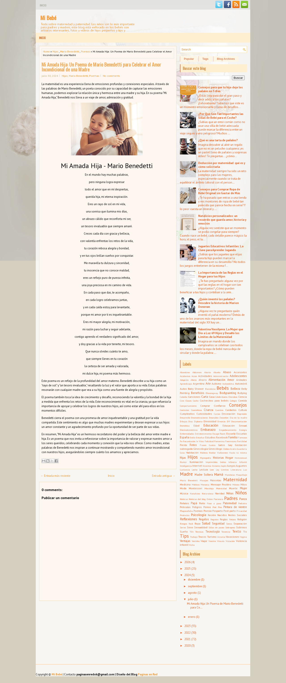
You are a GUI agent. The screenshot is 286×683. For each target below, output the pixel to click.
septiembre (195, 586)
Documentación (239, 421)
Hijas (55, 51)
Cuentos (219, 410)
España (184, 437)
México (235, 484)
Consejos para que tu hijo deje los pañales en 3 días (220, 89)
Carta (204, 397)
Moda (183, 488)
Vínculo (220, 541)
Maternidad (235, 480)
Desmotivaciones (199, 417)
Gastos (212, 445)
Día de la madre (238, 417)
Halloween (222, 452)
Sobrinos (241, 527)
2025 (187, 569)
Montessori (195, 488)
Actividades (205, 376)
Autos (183, 388)
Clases (188, 400)
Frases (203, 445)
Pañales (184, 503)
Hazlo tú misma (238, 452)
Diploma (198, 421)
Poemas (85, 51)
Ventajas (185, 541)
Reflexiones (188, 519)
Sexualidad (200, 527)
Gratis (233, 448)
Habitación (192, 452)
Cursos (217, 413)
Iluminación (196, 462)
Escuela (231, 433)
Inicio (43, 5)
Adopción (184, 379)
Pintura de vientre (235, 507)
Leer (212, 469)
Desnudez (214, 417)
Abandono (185, 372)
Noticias (184, 499)
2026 (187, 562)
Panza (243, 499)
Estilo (192, 437)
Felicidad (209, 441)
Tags (205, 58)
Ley (217, 469)
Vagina (243, 536)
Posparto (217, 510)
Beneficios (197, 393)
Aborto (207, 372)
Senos (229, 523)
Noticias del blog (197, 499)
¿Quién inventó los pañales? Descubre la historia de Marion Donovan (218, 303)
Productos (184, 515)
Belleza (235, 389)
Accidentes (185, 376)
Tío (245, 531)
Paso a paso (214, 503)
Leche (194, 469)
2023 (187, 626)
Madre (186, 474)
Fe (181, 441)
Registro (214, 519)
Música (184, 493)
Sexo (190, 527)
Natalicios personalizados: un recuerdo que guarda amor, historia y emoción (222, 219)
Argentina (198, 383)
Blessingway (212, 393)
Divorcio (221, 421)
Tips (184, 536)
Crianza (208, 410)
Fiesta (183, 445)
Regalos (204, 519)
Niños (241, 493)
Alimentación (216, 380)
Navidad (220, 493)
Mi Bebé (48, 18)
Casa (211, 396)
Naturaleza (207, 493)
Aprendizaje (186, 383)
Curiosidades (204, 413)
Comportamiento (188, 405)
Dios (190, 421)
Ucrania (221, 536)
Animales (241, 379)
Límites (225, 469)
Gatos (221, 445)
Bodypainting (228, 393)
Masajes (204, 480)
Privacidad (241, 510)
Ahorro (203, 379)
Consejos (238, 405)
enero (191, 617)
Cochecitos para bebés (214, 400)
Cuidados (230, 410)
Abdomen (197, 372)
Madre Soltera (204, 475)
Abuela (216, 372)
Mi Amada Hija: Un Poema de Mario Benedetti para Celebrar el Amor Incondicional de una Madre (101, 67)
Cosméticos (196, 410)
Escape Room (219, 433)
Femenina (219, 441)
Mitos (243, 484)
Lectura (203, 469)
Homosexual (241, 457)
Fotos (193, 445)
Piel (214, 507)
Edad (196, 425)
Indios (223, 462)
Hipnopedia (205, 457)
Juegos (231, 465)
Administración (220, 376)
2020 (187, 646)
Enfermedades (187, 433)
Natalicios (195, 493)
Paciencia (218, 499)
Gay (230, 445)
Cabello (183, 396)
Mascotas (215, 480)
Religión (242, 519)
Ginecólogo (215, 448)
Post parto (229, 510)
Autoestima (228, 383)
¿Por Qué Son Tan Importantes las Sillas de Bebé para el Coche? (220, 116)
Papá (194, 503)
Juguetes (241, 465)
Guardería (242, 448)
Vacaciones (232, 536)
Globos (226, 448)
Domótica (184, 425)
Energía (243, 429)
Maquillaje (241, 474)
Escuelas (241, 433)
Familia (233, 437)
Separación (240, 523)
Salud (206, 523)
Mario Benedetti (69, 51)
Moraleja (209, 488)
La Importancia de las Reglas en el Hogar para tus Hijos (220, 274)
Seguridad (218, 523)
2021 (187, 639)
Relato (232, 519)
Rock (191, 523)
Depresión (242, 413)
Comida (242, 400)
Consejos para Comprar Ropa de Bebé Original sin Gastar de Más (219, 191)
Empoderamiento (227, 429)
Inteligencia (186, 465)
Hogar (229, 458)
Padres (231, 498)
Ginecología (200, 448)
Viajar (204, 541)
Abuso (227, 372)
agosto (192, 593)
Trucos (202, 536)
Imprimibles (211, 462)
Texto (236, 531)
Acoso (194, 376)
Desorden (224, 417)
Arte (208, 383)
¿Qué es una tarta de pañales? (218, 140)
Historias (218, 458)
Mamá (218, 474)
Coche (195, 400)
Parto (202, 503)
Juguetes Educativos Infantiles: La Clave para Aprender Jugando (220, 248)
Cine (182, 400)
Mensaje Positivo (221, 484)
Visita (192, 544)
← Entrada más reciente (55, 476)
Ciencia (242, 396)
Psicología (198, 514)
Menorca (205, 484)
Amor (230, 380)
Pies (220, 507)
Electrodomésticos (189, 429)
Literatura (236, 469)
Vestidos (196, 541)
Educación (210, 425)
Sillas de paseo (216, 527)
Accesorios (240, 372)
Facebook (222, 437)
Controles (184, 410)
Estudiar (200, 437)
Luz (245, 469)
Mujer (243, 488)
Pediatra (242, 503)
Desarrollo (185, 417)
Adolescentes (238, 376)
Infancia (232, 462)
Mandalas (230, 474)
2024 (187, 575)
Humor (183, 462)
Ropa (197, 523)
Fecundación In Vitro (193, 441)
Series (183, 527)
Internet (197, 465)
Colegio (233, 400)
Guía (182, 452)
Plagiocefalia (186, 510)
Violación (230, 541)
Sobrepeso (230, 527)
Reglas (224, 519)
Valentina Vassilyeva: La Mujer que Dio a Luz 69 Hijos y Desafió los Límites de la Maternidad (220, 333)
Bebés (223, 388)
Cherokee (232, 396)
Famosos (242, 437)
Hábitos (204, 452)
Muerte (233, 488)
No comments (111, 75)
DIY (228, 421)
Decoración (228, 413)
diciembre (194, 579)
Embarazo (208, 429)
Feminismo (230, 441)
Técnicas (199, 531)
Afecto (194, 379)
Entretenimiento (203, 433)
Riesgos (183, 523)
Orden (210, 499)
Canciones (194, 396)
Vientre (212, 541)
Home (46, 51)
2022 (187, 633)
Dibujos (183, 421)
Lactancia (185, 469)
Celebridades (221, 396)
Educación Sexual (235, 425)
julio (190, 599)
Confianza (219, 405)
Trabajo (194, 536)
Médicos (196, 484)
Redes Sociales (237, 515)
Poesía (208, 510)
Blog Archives (226, 58)
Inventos (207, 465)
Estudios (210, 437)
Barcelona (210, 388)
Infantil (243, 462)
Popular (189, 58)
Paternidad (229, 503)
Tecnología (212, 531)
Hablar (212, 452)
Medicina (185, 484)
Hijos (192, 457)
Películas (185, 507)
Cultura (242, 410)
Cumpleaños (187, 413)
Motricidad (221, 488)
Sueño (184, 531)
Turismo (212, 536)
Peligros (197, 507)
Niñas (229, 493)
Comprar (205, 405)
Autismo (216, 383)
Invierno (216, 465)
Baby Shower (196, 388)
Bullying (242, 393)
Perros (207, 507)
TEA (191, 531)
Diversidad (210, 421)
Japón (224, 465)
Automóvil (241, 383)
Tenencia (225, 531)
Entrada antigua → (163, 476)
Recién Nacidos (217, 515)
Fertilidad (242, 441)
